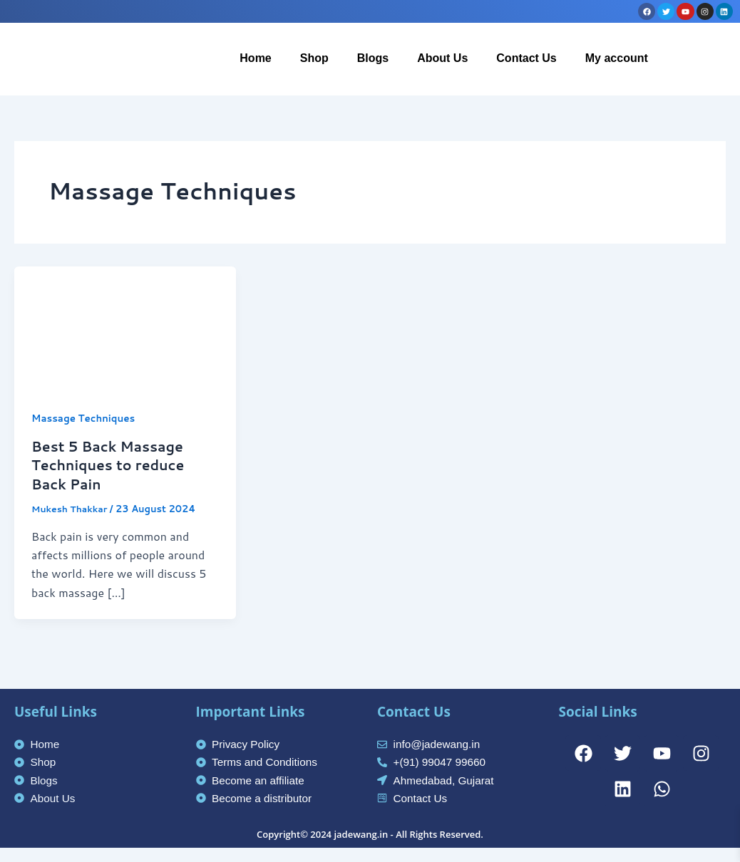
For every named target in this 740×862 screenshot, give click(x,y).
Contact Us (526, 58)
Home (255, 58)
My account (616, 58)
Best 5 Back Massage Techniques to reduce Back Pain (111, 464)
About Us (442, 58)
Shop (314, 58)
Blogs (373, 58)
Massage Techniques (85, 418)
